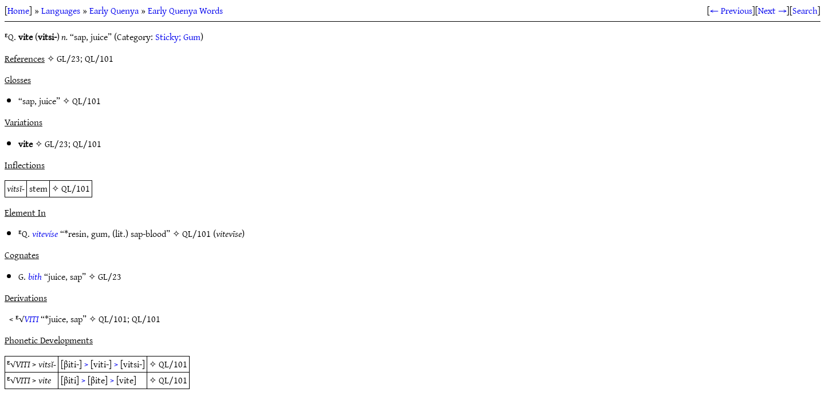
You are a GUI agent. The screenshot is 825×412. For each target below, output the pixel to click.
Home (18, 10)
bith (35, 276)
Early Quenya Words (185, 10)
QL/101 (86, 101)
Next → (772, 10)
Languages (60, 10)
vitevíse (45, 233)
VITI (31, 319)
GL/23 (56, 144)
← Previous (731, 10)
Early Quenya (114, 10)
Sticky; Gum (178, 37)
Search (805, 10)
